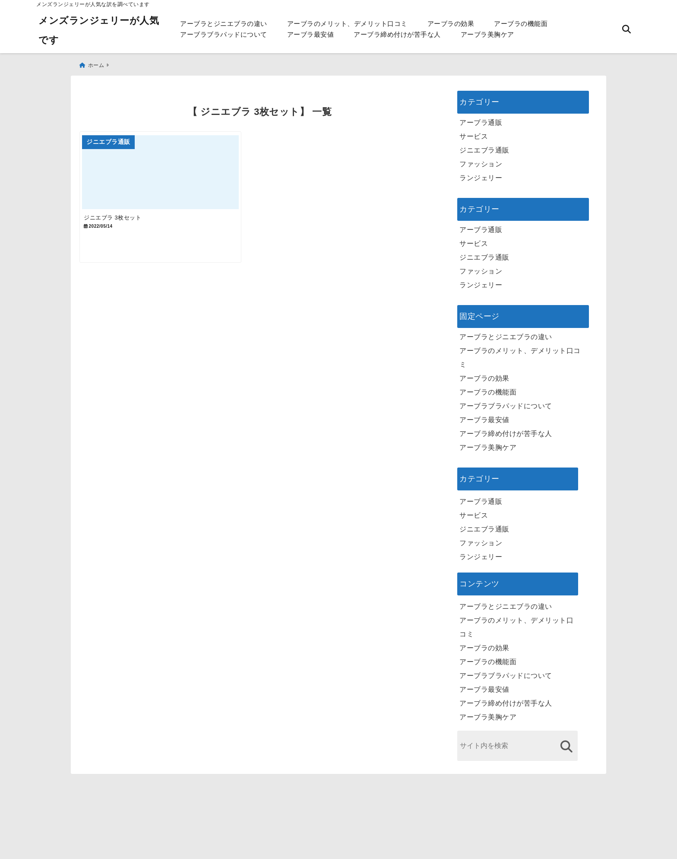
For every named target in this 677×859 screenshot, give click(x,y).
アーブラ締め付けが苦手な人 (397, 34)
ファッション (480, 159)
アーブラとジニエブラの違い (223, 23)
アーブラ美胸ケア (487, 34)
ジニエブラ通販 (484, 146)
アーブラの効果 (451, 23)
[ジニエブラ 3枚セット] (169, 174)
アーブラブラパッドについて (223, 34)
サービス (473, 132)
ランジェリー (480, 173)
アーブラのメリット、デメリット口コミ (347, 23)
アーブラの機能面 (520, 23)
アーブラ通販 (480, 118)
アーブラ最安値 (310, 34)
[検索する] (566, 742)
